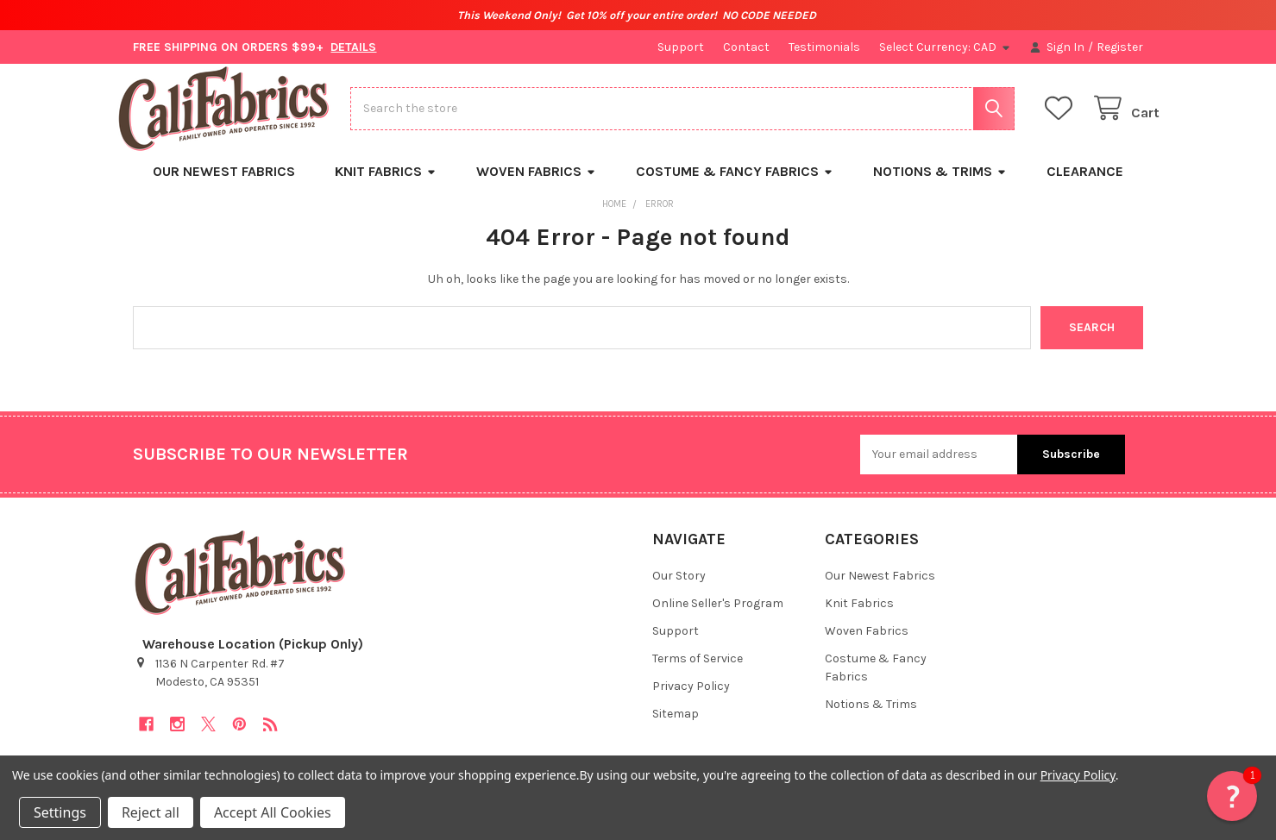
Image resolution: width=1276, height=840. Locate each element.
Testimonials (824, 47)
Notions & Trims (940, 185)
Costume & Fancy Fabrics (734, 185)
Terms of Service (697, 672)
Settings (60, 812)
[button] (1232, 796)
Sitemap (675, 727)
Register (1120, 47)
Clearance (1085, 185)
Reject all (150, 812)
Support (680, 47)
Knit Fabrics (386, 185)
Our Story (679, 589)
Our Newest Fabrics (224, 185)
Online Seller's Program (717, 617)
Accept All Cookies (272, 812)
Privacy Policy (691, 700)
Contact (746, 47)
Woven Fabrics (536, 185)
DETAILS (353, 47)
